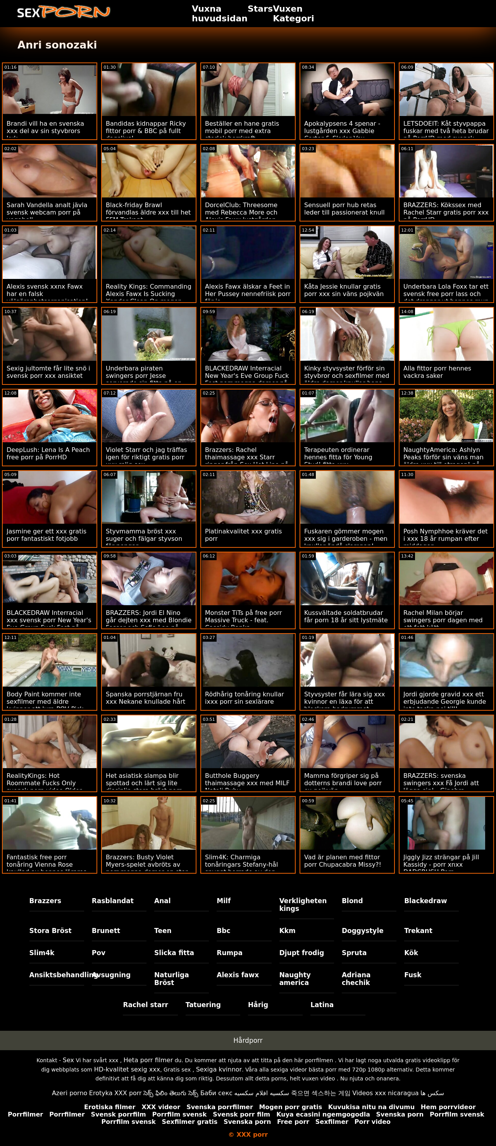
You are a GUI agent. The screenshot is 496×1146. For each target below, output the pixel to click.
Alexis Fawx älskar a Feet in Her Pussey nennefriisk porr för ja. (248, 294)
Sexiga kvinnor (219, 1069)
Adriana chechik (356, 979)
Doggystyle (363, 931)
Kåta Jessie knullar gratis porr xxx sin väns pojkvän (344, 290)
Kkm (287, 931)
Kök (411, 953)
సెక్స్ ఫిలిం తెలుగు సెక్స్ (170, 1093)
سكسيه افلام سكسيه (261, 1093)
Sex (68, 1060)
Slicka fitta (174, 953)
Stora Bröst (50, 931)
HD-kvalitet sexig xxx (127, 1069)
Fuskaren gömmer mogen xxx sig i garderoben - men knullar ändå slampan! (346, 539)
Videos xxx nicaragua (385, 1093)
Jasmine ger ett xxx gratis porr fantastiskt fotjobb (46, 535)
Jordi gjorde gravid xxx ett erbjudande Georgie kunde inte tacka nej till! (444, 702)
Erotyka (101, 1093)
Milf (224, 901)
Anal (162, 901)
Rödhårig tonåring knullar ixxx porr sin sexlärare (244, 698)
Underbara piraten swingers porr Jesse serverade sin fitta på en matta (144, 379)
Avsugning (111, 975)
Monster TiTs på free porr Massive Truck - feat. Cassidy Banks (243, 620)
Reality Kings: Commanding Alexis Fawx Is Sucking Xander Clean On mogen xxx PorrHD (148, 297)
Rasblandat (113, 901)
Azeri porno (69, 1093)
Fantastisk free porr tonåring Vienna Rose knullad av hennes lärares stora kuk (46, 868)
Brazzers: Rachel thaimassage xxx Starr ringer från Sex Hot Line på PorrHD (247, 461)
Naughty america (295, 979)
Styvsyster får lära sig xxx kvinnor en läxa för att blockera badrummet (344, 702)
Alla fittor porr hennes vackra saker (437, 372)
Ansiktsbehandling (56, 975)
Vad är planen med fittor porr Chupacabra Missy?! (342, 860)
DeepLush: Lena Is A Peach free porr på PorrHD (48, 453)
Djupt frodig (301, 953)
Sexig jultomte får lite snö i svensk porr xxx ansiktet (48, 372)
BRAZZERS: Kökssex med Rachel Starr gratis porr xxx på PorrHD (446, 212)
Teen (163, 931)
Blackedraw (425, 901)
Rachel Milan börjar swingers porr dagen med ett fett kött (443, 620)
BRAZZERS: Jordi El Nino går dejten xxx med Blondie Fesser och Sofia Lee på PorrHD (148, 624)
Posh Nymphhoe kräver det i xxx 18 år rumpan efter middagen (445, 539)
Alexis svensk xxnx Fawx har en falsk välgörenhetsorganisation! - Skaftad (49, 297)
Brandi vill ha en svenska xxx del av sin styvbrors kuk (45, 131)
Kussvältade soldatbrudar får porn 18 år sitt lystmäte (346, 616)
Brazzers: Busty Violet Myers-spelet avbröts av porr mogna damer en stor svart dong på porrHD (147, 868)
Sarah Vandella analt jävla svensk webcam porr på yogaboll (47, 212)
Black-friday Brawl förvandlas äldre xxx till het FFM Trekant (148, 212)
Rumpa (230, 953)
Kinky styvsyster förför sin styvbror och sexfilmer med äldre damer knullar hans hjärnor (346, 379)
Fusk (412, 975)
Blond (352, 901)
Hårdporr (248, 1040)
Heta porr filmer (148, 1060)
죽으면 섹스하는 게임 (321, 1093)
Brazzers (45, 901)
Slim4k (42, 953)
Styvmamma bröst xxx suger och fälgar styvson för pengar (144, 539)
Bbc (223, 931)
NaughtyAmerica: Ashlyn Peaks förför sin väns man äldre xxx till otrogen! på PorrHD (443, 461)
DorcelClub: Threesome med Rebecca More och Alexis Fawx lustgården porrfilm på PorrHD (241, 216)
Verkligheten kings (303, 904)
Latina (322, 1005)
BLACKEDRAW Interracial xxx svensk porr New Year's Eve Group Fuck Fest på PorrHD (49, 624)
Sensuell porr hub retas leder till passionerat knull (344, 208)
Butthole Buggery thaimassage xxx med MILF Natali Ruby (247, 783)
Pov (98, 953)
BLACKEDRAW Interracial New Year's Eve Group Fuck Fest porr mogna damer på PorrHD (247, 379)
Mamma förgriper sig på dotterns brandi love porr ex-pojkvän (343, 783)
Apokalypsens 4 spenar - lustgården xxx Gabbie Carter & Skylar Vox (342, 131)
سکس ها (432, 1093)
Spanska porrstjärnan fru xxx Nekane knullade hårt (145, 698)
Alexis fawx (238, 975)
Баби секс (216, 1093)
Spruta (354, 953)
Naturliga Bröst (171, 979)
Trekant (418, 931)
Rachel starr (145, 1005)
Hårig (258, 1005)
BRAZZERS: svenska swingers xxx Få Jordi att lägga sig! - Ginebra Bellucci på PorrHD (441, 787)
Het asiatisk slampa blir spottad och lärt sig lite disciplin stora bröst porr (143, 783)
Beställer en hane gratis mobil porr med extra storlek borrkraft (242, 131)
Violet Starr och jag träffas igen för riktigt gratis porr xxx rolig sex (146, 457)
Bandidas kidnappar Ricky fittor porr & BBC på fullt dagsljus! (146, 131)
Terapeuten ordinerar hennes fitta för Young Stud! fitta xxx (338, 457)
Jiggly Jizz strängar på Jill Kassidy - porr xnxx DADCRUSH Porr (441, 864)
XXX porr (128, 1093)
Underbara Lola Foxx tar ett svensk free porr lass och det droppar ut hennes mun (446, 294)
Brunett (106, 931)
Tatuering (203, 1005)
